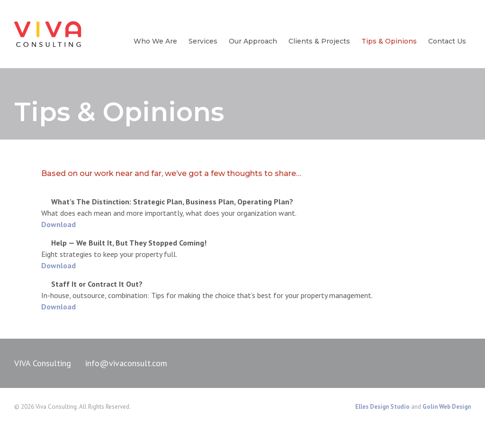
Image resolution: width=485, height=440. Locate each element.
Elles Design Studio (382, 407)
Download (58, 224)
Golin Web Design (446, 407)
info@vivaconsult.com (126, 363)
